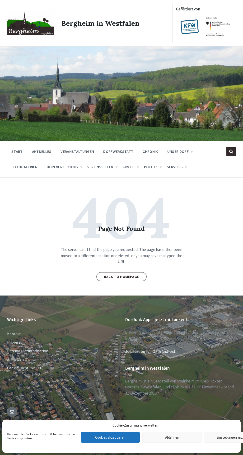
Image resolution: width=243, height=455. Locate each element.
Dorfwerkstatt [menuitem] (118, 151)
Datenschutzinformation (27, 350)
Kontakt (14, 333)
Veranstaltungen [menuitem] (77, 151)
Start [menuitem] (17, 151)
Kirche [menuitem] (129, 166)
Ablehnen (172, 437)
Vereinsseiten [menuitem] (100, 166)
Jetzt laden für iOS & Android (150, 351)
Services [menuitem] (175, 166)
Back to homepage (121, 276)
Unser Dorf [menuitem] (178, 151)
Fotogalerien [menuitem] (24, 166)
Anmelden (15, 359)
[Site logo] (30, 33)
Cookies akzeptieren (110, 437)
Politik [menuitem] (151, 166)
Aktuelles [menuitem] (41, 151)
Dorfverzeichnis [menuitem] (62, 166)
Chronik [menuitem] (150, 151)
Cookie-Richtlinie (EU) (25, 367)
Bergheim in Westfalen (100, 23)
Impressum (16, 342)
